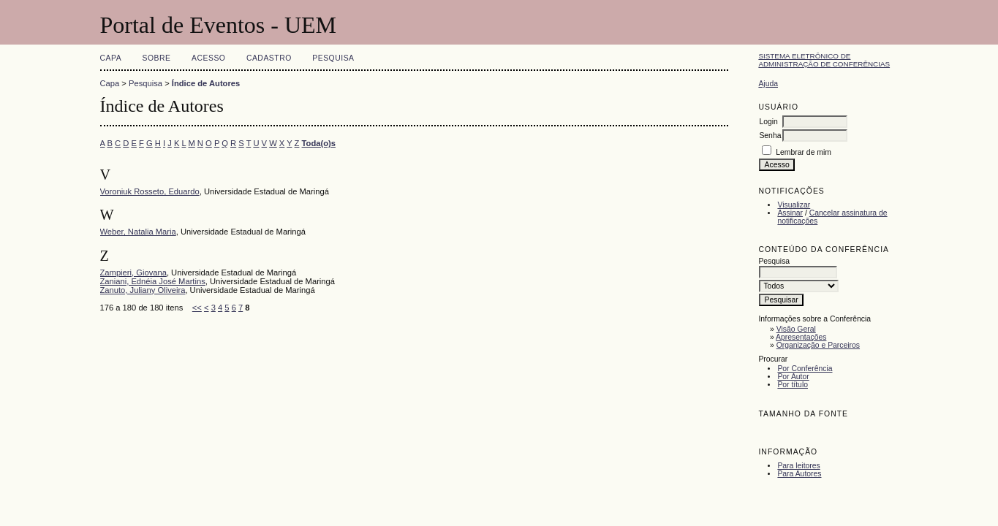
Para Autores (799, 474)
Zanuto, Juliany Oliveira (143, 290)
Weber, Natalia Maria (138, 231)
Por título (792, 385)
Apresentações (801, 337)
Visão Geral (796, 329)
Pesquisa (333, 58)
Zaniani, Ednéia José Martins (152, 281)
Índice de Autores (206, 83)
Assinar (790, 213)
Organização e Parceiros (818, 345)
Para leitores (798, 466)
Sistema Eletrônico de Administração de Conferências (824, 60)
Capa (111, 58)
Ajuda (768, 84)
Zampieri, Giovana (133, 272)
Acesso (208, 58)
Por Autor (793, 377)
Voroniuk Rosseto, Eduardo (150, 191)
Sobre (157, 58)
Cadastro (269, 58)
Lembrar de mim (803, 152)
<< (197, 307)
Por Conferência (804, 369)
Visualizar (793, 205)
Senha (770, 136)
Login (768, 122)
